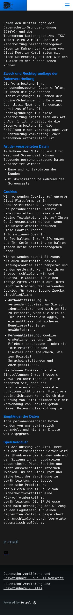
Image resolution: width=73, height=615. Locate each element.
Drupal (26, 602)
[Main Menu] (67, 5)
